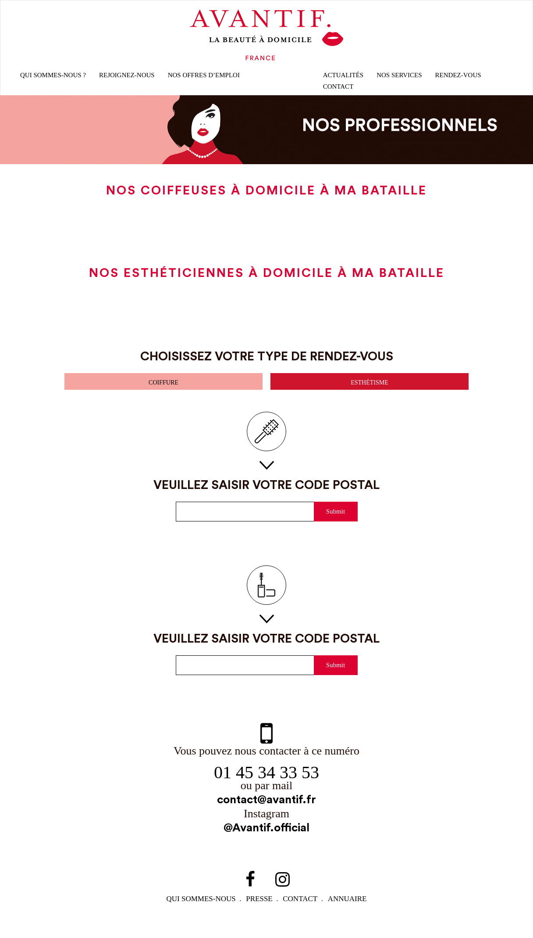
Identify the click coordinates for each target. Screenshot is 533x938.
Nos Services (398, 78)
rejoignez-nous (130, 78)
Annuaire (350, 908)
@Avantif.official (266, 837)
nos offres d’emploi (207, 78)
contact (302, 908)
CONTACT (339, 90)
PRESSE (260, 908)
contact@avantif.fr (266, 808)
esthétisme (369, 388)
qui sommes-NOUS (200, 908)
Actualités (342, 78)
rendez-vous (457, 78)
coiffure (163, 388)
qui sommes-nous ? (54, 78)
